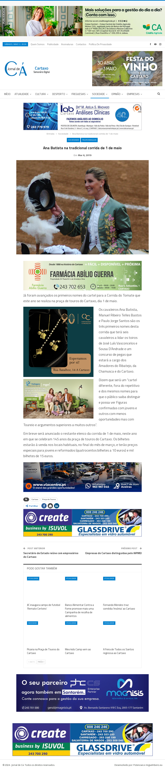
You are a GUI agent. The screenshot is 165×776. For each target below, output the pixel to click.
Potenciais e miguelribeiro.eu (147, 770)
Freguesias (79, 94)
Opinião (115, 94)
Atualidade (22, 94)
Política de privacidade (100, 44)
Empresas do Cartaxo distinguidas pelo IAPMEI (113, 559)
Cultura (40, 94)
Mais (130, 94)
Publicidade (53, 44)
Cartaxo (35, 505)
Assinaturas (67, 44)
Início (7, 94)
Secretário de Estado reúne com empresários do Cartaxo (50, 560)
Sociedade (98, 94)
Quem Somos (38, 44)
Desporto (58, 94)
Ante (31, 667)
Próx (41, 667)
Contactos (81, 44)
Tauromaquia (89, 140)
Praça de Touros (49, 505)
